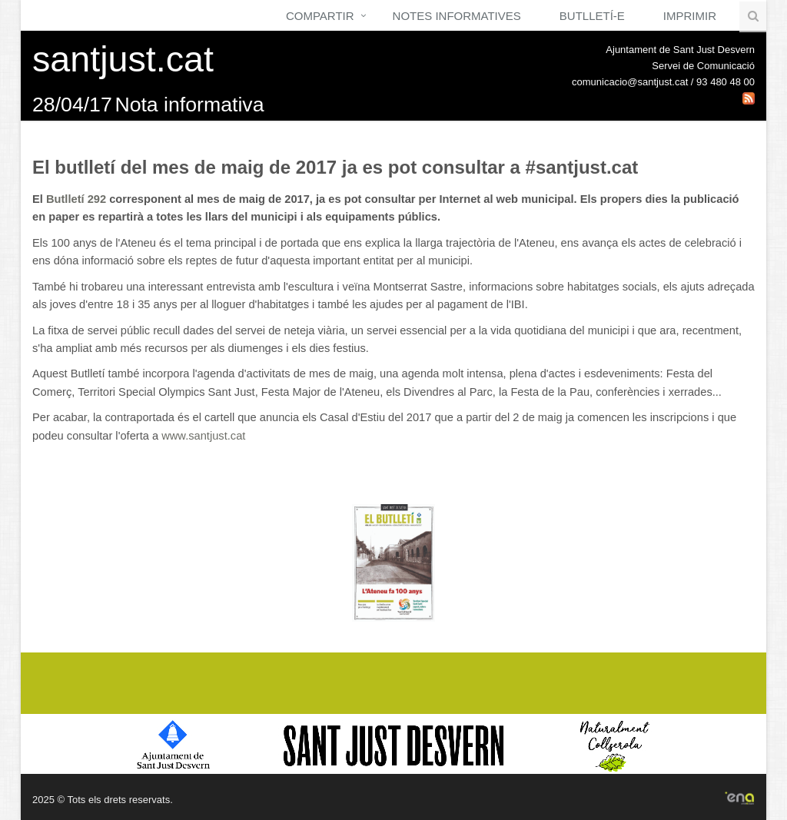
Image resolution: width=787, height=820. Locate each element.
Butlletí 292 (76, 199)
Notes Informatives (457, 15)
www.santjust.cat (203, 436)
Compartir (320, 15)
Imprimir (689, 15)
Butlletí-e (592, 15)
